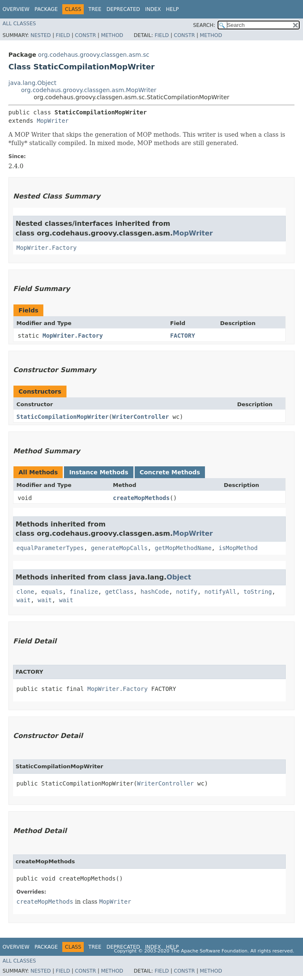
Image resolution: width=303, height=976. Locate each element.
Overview (16, 9)
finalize (83, 591)
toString (258, 591)
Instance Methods (98, 472)
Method (112, 35)
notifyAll (221, 591)
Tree (94, 9)
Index (153, 9)
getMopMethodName (183, 548)
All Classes (19, 23)
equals (52, 591)
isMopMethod (238, 548)
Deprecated (123, 9)
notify (186, 591)
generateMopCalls (119, 548)
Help (172, 9)
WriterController (140, 416)
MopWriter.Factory (46, 247)
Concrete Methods (170, 472)
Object (179, 577)
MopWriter (53, 120)
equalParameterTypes (50, 548)
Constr (85, 35)
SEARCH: (204, 25)
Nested (40, 35)
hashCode (155, 591)
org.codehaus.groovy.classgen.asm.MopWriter (89, 90)
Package (46, 9)
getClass (119, 591)
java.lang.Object (32, 82)
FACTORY (182, 335)
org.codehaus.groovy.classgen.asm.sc (93, 54)
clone (25, 591)
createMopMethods (141, 498)
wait (23, 600)
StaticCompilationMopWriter (62, 416)
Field (63, 35)
